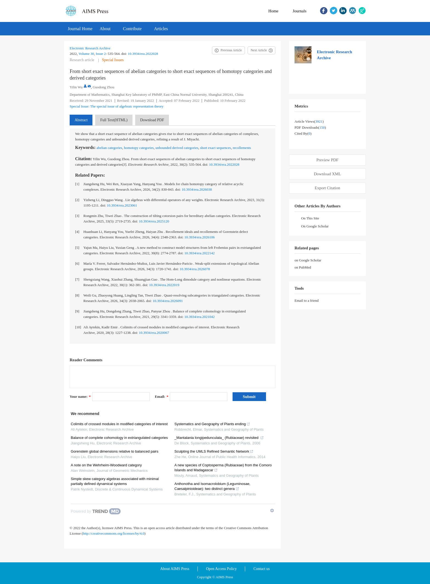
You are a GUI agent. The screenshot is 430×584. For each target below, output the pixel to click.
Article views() (309, 121)
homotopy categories (139, 148)
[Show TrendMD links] (272, 510)
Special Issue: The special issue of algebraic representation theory (116, 106)
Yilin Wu (76, 87)
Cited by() (303, 133)
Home (273, 11)
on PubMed (303, 267)
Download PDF (152, 120)
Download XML (327, 174)
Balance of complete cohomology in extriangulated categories (119, 438)
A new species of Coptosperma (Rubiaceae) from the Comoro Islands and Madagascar (223, 467)
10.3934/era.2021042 (199, 317)
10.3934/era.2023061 (122, 205)
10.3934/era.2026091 (167, 301)
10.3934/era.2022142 (199, 253)
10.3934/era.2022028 (143, 54)
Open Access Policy (221, 569)
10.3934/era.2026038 (197, 189)
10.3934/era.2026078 (195, 269)
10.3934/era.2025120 (154, 221)
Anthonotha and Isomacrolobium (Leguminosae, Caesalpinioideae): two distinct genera (212, 486)
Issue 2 (101, 54)
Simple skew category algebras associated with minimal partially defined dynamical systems (115, 481)
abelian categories (109, 148)
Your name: (80, 396)
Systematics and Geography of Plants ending (212, 424)
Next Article (259, 50)
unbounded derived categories (176, 148)
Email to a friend (307, 300)
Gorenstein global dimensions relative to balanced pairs (114, 451)
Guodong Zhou (103, 87)
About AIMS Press (174, 569)
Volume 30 (86, 54)
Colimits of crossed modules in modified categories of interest (119, 424)
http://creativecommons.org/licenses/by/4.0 (113, 533)
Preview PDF (327, 160)
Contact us (261, 569)
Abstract (81, 120)
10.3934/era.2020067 (154, 333)
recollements (242, 148)
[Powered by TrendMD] (96, 511)
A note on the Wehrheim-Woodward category (106, 465)
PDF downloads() (310, 127)
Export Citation (327, 188)
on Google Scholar (308, 260)
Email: (161, 396)
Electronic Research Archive (90, 48)
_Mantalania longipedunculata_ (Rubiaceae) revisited (219, 438)
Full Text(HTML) (113, 120)
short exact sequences (215, 148)
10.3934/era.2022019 (164, 285)
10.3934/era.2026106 (199, 237)
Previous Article (231, 50)
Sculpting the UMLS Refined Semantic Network (213, 451)
